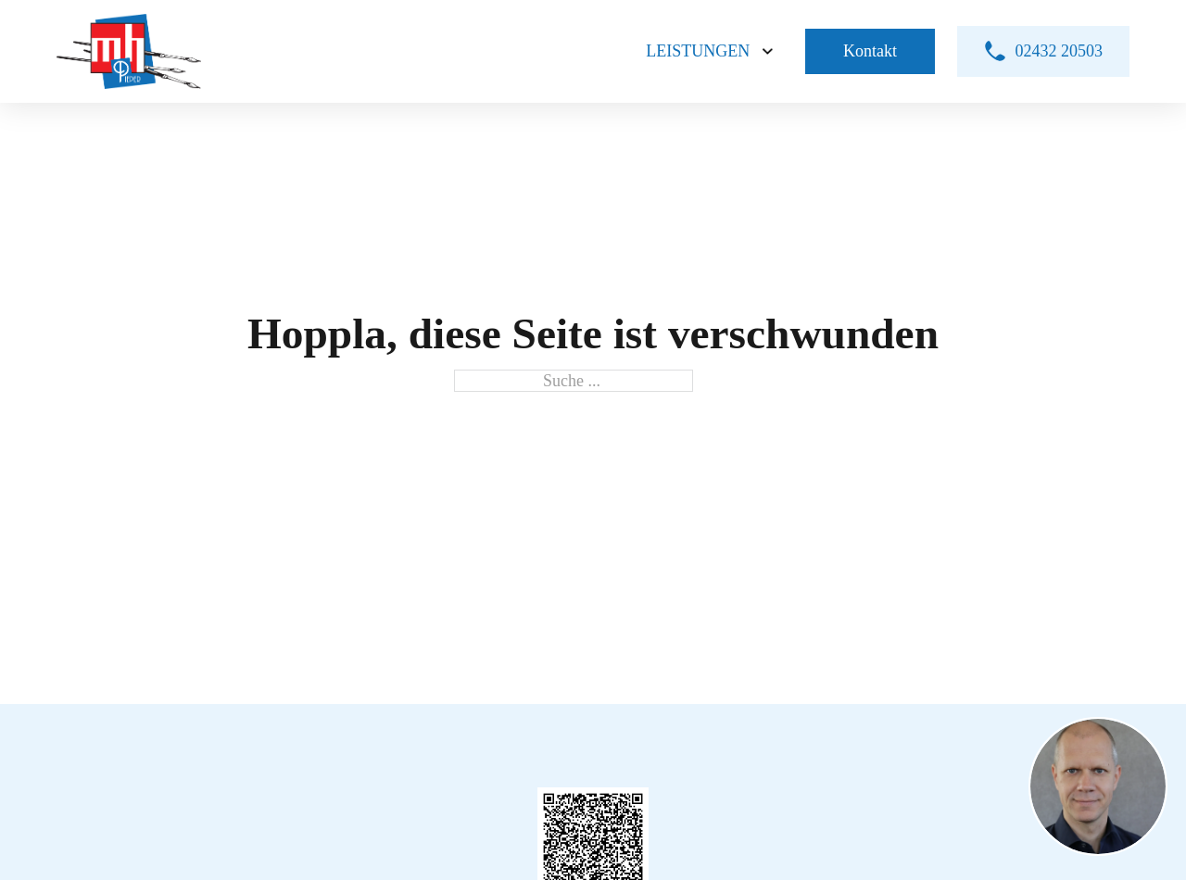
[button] (1097, 789)
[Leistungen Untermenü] (767, 51)
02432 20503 (1044, 51)
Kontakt (870, 51)
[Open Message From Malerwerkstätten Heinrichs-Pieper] (1097, 789)
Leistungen (698, 51)
